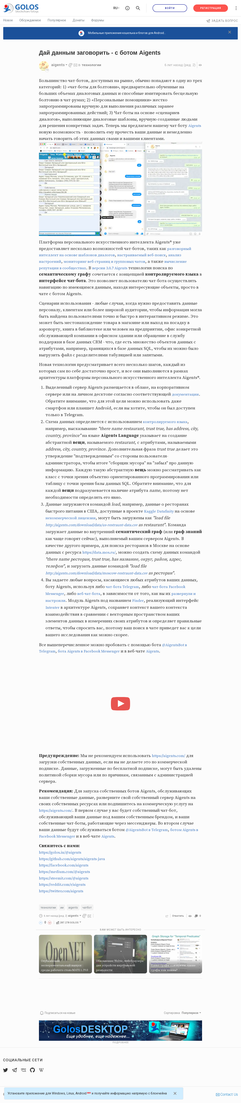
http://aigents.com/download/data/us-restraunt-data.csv (98, 525)
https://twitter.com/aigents (65, 891)
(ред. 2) (178, 64)
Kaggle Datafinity (161, 511)
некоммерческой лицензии (73, 518)
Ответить (177, 916)
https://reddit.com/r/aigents (66, 884)
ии (64, 908)
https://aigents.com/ (171, 755)
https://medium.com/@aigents (68, 871)
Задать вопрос (222, 20)
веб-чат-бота (92, 593)
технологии (92, 64)
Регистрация (210, 8)
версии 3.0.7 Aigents (118, 268)
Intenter (77, 607)
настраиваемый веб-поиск (152, 255)
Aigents (46, 132)
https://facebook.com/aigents (67, 865)
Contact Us (227, 1094)
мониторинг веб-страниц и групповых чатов (111, 261)
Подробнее (121, 1042)
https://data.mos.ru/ (101, 552)
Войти (170, 8)
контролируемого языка (167, 421)
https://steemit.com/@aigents (67, 878)
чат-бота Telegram (124, 586)
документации (60, 401)
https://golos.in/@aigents (63, 852)
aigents (76, 908)
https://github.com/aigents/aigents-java (77, 859)
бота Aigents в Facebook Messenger (95, 651)
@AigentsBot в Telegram (150, 829)
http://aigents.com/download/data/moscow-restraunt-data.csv (104, 573)
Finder (144, 600)
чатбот (90, 908)
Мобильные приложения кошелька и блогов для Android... (122, 33)
